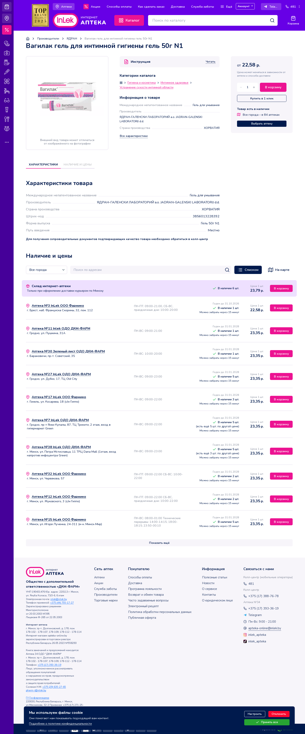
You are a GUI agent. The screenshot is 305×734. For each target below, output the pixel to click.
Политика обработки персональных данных (160, 612)
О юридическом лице (217, 600)
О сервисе (209, 589)
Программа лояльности (145, 589)
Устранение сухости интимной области (146, 87)
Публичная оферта (142, 618)
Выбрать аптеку (261, 124)
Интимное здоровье (174, 83)
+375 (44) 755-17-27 (62, 602)
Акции (98, 583)
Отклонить (279, 714)
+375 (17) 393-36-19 (49, 664)
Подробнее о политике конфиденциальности (60, 723)
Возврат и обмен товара (146, 595)
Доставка (135, 583)
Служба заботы (105, 589)
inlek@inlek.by (58, 599)
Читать (210, 62)
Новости (208, 583)
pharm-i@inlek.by (36, 690)
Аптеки (99, 577)
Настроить (255, 714)
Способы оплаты (140, 577)
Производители (48, 38)
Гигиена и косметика (141, 83)
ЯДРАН (72, 38)
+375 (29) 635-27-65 (54, 687)
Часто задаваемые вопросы (148, 600)
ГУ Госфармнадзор (37, 697)
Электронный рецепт (143, 606)
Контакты (209, 595)
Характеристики (43, 164)
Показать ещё (159, 543)
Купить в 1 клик (261, 98)
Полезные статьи (214, 577)
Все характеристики (134, 136)
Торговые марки (106, 600)
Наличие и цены (78, 164)
